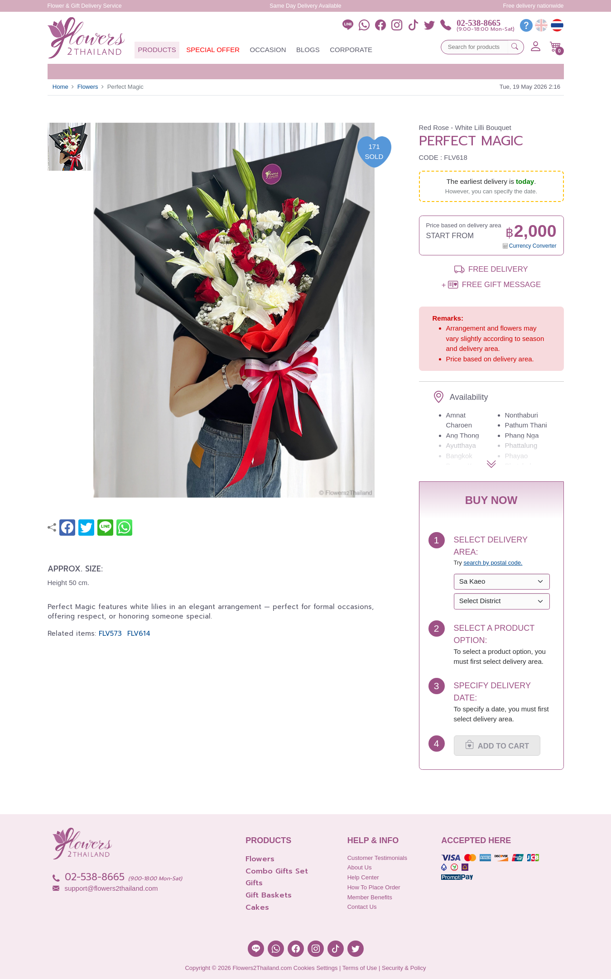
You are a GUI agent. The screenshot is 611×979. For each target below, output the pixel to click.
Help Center (363, 877)
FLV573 (110, 633)
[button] (555, 46)
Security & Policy (404, 968)
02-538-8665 (478, 22)
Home (60, 86)
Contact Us (362, 906)
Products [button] (157, 49)
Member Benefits (369, 897)
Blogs (308, 49)
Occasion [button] (268, 49)
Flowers (87, 86)
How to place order (373, 887)
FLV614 (138, 633)
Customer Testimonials (377, 857)
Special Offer (213, 49)
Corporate (351, 49)
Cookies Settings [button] (315, 968)
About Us (359, 867)
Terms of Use (359, 968)
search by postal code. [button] (492, 562)
